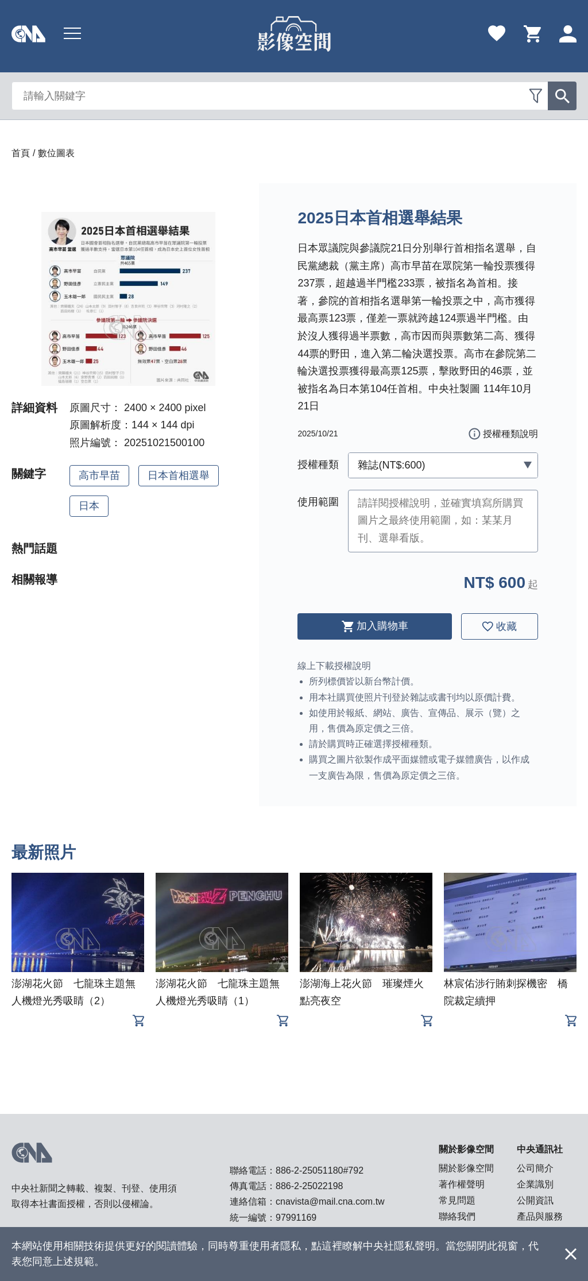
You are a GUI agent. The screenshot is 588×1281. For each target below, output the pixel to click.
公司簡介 (535, 1168)
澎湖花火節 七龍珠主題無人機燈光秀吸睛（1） (218, 992)
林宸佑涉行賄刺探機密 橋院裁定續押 (506, 992)
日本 (89, 506)
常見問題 (457, 1200)
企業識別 (535, 1184)
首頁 (20, 153)
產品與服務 (540, 1216)
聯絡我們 (457, 1216)
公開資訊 (535, 1200)
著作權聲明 (462, 1184)
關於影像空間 (466, 1168)
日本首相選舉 (179, 475)
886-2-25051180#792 (319, 1170)
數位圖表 (56, 153)
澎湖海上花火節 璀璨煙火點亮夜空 (362, 992)
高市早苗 (99, 475)
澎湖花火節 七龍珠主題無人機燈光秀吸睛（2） (73, 992)
